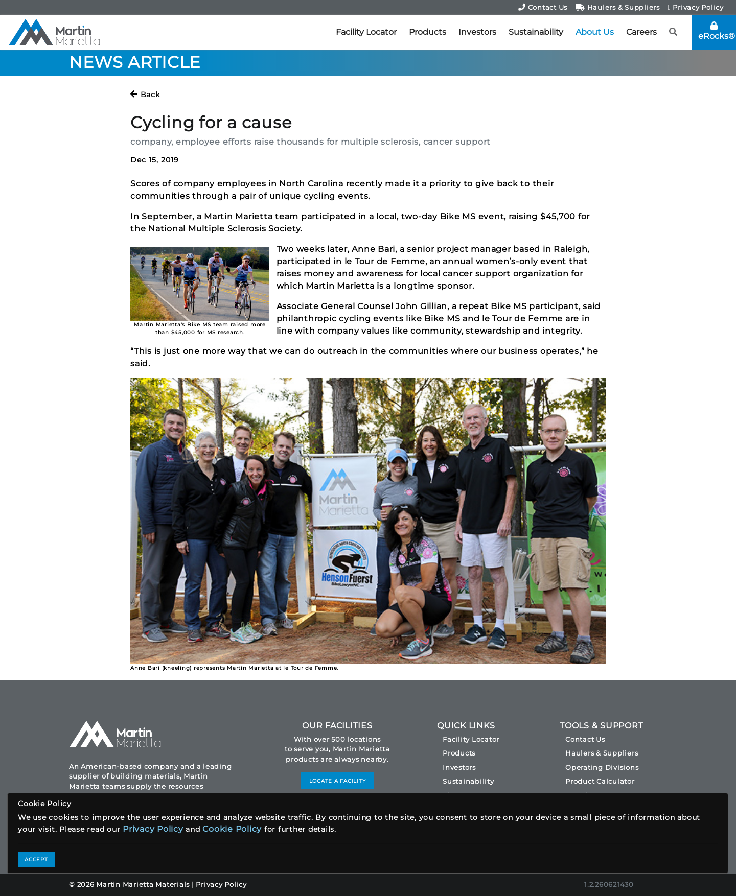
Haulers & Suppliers (618, 7)
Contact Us (542, 7)
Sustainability (536, 32)
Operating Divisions (601, 767)
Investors (477, 32)
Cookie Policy (232, 829)
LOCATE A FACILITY (337, 780)
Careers (641, 32)
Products (427, 32)
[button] (673, 32)
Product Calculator (600, 781)
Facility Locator (366, 32)
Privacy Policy (696, 7)
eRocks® (716, 31)
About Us (595, 32)
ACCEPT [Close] (36, 859)
